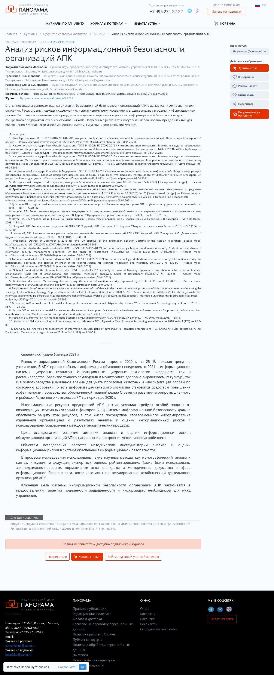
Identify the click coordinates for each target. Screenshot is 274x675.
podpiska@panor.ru (18, 654)
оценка (142, 94)
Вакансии (147, 619)
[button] (226, 23)
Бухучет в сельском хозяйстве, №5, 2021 (46, 98)
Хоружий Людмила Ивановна (26, 67)
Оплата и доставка (87, 619)
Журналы (30, 34)
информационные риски (94, 94)
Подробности (67, 667)
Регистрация (232, 4)
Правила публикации (90, 608)
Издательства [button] (145, 23)
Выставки (80, 655)
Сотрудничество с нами (158, 629)
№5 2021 (100, 34)
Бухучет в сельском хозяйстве (65, 34)
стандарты (118, 94)
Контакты (147, 613)
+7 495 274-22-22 (166, 11)
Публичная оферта (87, 639)
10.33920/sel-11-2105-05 (60, 42)
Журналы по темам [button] (107, 23)
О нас (144, 608)
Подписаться (57, 557)
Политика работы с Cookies (94, 634)
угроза (153, 94)
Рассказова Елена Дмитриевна (27, 85)
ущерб (162, 94)
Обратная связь (222, 619)
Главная (11, 34)
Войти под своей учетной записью (133, 557)
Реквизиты (148, 624)
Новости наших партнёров (94, 660)
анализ (131, 94)
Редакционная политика (92, 613)
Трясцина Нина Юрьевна (23, 76)
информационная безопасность (54, 94)
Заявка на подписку (226, 11)
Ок (83, 667)
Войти (217, 4)
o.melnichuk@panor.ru (20, 645)
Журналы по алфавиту (65, 23)
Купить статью (87, 557)
